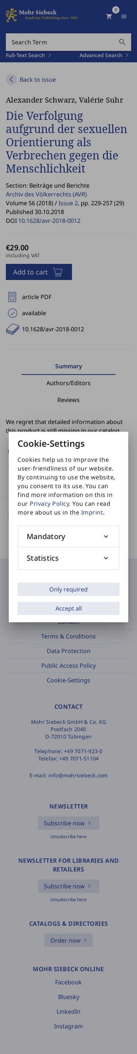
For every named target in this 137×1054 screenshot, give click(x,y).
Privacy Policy (49, 504)
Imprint (92, 512)
